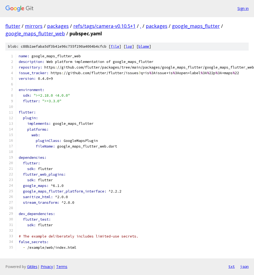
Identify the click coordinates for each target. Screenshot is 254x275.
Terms (61, 266)
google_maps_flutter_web (35, 33)
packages (58, 26)
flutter (12, 26)
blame (143, 46)
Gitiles (32, 266)
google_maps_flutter (196, 26)
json (244, 266)
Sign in (243, 8)
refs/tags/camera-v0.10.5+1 (104, 26)
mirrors (34, 26)
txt (231, 266)
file (115, 46)
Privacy (47, 266)
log (129, 46)
